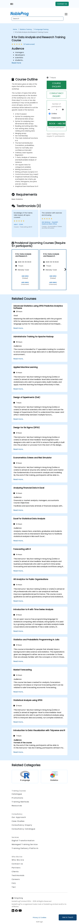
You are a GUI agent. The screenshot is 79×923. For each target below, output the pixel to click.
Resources (17, 805)
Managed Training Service (25, 844)
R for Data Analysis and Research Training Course (31, 32)
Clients (15, 871)
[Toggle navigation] (66, 14)
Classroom (56, 118)
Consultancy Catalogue (23, 829)
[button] (64, 269)
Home (15, 29)
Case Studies (18, 821)
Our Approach (19, 817)
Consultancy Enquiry (22, 825)
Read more (16, 63)
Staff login (39, 922)
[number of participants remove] (49, 109)
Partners (16, 867)
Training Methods (20, 802)
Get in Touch (67, 917)
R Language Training (41, 29)
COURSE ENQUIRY (56, 85)
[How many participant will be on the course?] (56, 109)
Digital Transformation (23, 840)
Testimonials (18, 875)
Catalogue (17, 794)
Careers (16, 879)
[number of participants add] (63, 109)
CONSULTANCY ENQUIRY (56, 94)
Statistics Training (26, 29)
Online (54, 113)
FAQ (14, 883)
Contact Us (62, 4)
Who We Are (18, 860)
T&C (14, 887)
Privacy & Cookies (39, 917)
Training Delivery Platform (25, 848)
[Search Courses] (37, 19)
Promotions (17, 798)
